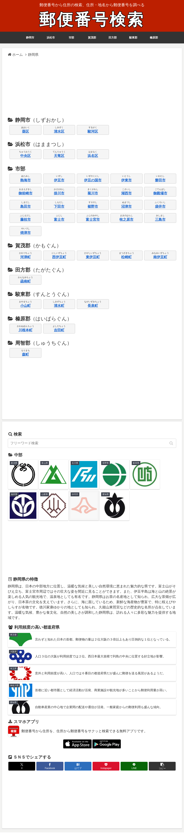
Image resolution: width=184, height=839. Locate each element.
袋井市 (160, 206)
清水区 (59, 131)
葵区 (25, 131)
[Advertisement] (92, 86)
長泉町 (93, 306)
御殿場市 (160, 193)
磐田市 (160, 180)
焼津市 (25, 233)
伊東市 (126, 180)
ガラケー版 (54, 829)
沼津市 (126, 206)
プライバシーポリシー (117, 829)
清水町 (59, 306)
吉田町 (59, 330)
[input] (92, 443)
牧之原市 (126, 219)
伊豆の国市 (93, 180)
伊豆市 (59, 180)
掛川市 (59, 193)
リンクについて (75, 829)
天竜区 (59, 156)
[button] (171, 443)
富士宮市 (93, 219)
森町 (25, 354)
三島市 (160, 219)
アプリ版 (38, 829)
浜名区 (93, 156)
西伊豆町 (59, 257)
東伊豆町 (93, 257)
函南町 (25, 281)
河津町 (25, 257)
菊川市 (93, 193)
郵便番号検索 (92, 20)
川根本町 (25, 330)
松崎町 (126, 257)
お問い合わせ (143, 829)
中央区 (25, 156)
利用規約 (94, 829)
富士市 (59, 219)
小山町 (25, 306)
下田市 (59, 206)
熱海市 (25, 180)
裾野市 (93, 206)
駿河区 (93, 131)
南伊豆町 (160, 257)
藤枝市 (25, 219)
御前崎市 (25, 193)
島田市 (25, 206)
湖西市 (126, 193)
